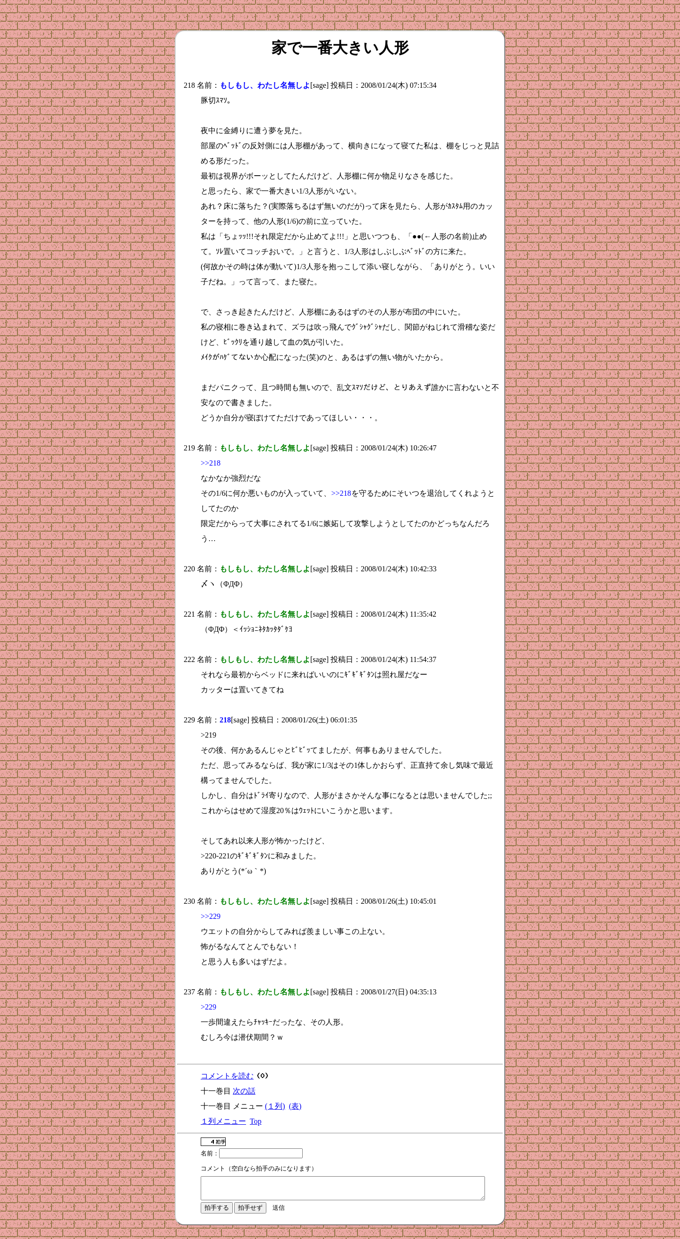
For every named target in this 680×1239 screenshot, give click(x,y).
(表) (295, 1106)
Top (256, 1121)
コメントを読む (227, 1076)
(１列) (275, 1106)
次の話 (244, 1091)
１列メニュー (223, 1121)
